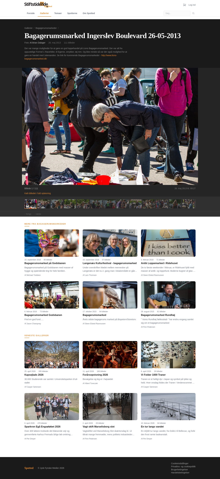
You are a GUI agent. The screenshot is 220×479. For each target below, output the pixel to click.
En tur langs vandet (152, 426)
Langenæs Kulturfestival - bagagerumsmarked (110, 263)
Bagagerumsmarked (94, 315)
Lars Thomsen (91, 275)
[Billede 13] (188, 203)
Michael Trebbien (34, 275)
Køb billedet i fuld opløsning (37, 193)
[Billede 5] (83, 203)
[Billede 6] (96, 203)
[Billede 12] (175, 203)
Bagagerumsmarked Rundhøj (158, 315)
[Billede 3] (57, 203)
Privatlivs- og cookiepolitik (183, 466)
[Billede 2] (44, 203)
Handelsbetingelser (180, 472)
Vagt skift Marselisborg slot (98, 426)
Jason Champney (34, 324)
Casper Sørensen (34, 387)
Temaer (58, 13)
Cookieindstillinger (180, 463)
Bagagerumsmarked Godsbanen (43, 315)
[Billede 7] (109, 203)
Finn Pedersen (149, 327)
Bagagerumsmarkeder (46, 28)
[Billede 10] (149, 203)
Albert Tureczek (91, 383)
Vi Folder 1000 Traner (153, 375)
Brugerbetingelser (179, 469)
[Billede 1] (30, 203)
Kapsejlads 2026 (34, 375)
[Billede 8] (122, 203)
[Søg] (193, 13)
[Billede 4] (70, 203)
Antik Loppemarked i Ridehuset (159, 263)
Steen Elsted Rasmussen (153, 275)
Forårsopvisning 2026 (95, 375)
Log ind (192, 5)
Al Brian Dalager (37, 42)
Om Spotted (89, 13)
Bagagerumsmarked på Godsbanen (45, 263)
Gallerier (44, 13)
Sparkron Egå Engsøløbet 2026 (42, 426)
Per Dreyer (31, 439)
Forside (31, 13)
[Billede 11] (162, 203)
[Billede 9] (136, 203)
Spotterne (72, 13)
